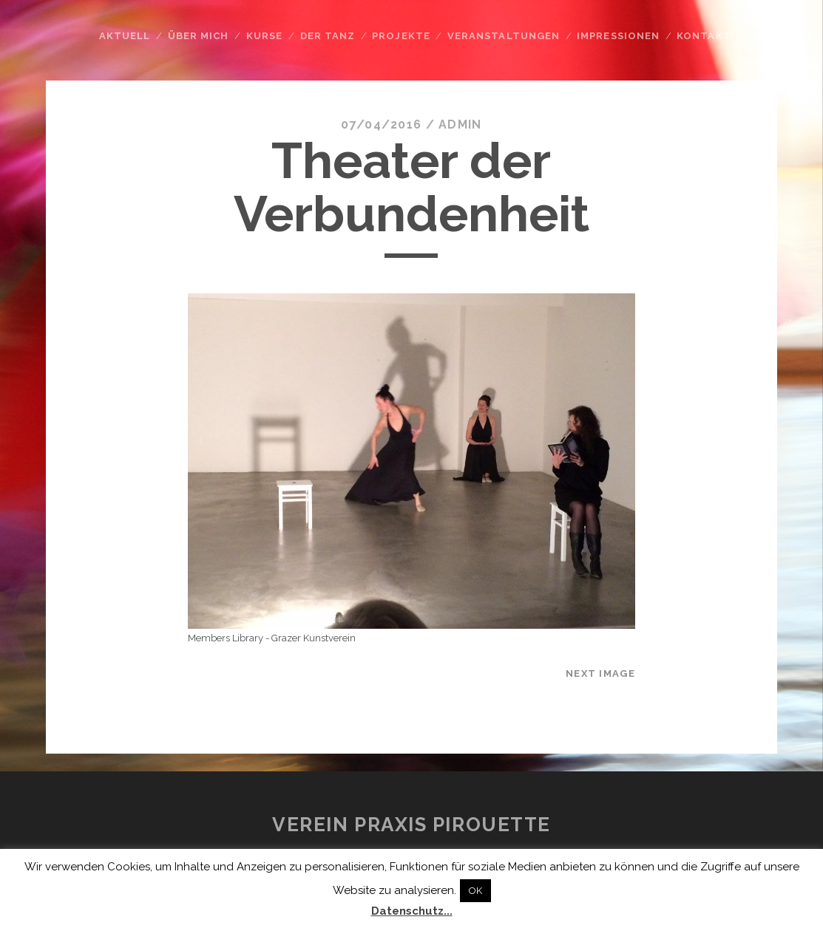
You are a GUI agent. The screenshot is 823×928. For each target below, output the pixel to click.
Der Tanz (327, 35)
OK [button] (475, 890)
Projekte (401, 35)
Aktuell (124, 35)
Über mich (198, 35)
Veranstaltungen (503, 35)
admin (459, 124)
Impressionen (618, 35)
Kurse (264, 35)
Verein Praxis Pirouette (411, 824)
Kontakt (704, 35)
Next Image (600, 673)
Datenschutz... (412, 911)
